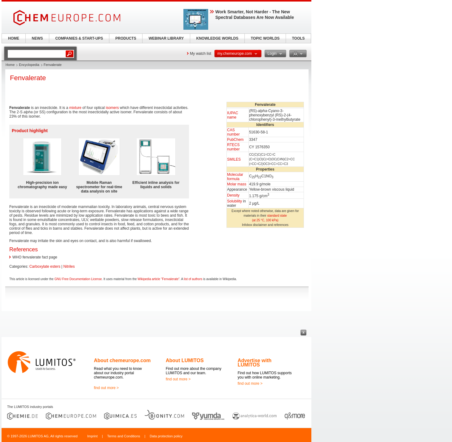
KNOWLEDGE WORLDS (217, 38)
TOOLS (298, 38)
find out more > (106, 388)
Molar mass (236, 184)
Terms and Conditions (123, 436)
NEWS (37, 38)
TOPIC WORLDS (265, 38)
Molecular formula (235, 176)
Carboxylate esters (44, 266)
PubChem (235, 139)
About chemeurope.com (122, 360)
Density (233, 195)
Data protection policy (166, 436)
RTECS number (233, 147)
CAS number (233, 132)
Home (10, 65)
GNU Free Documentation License (78, 279)
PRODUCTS (125, 38)
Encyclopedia (29, 65)
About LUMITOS (185, 360)
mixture (75, 108)
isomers (112, 108)
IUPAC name (232, 115)
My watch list (200, 53)
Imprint (92, 436)
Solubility (234, 201)
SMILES (234, 159)
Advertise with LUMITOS (254, 362)
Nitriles (69, 266)
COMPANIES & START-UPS (79, 38)
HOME (13, 38)
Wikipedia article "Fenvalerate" (159, 279)
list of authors (193, 279)
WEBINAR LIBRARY (166, 38)
